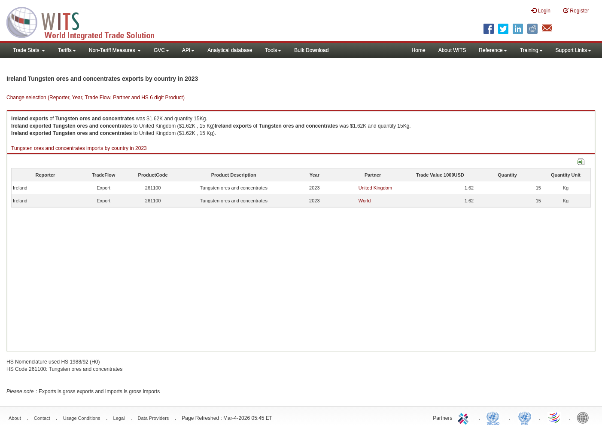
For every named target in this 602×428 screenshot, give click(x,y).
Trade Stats (29, 50)
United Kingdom (375, 187)
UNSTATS (524, 417)
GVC (161, 50)
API (188, 50)
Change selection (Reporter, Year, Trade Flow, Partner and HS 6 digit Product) (95, 98)
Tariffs (67, 50)
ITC (464, 417)
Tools (273, 50)
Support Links (573, 50)
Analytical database (229, 50)
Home (419, 50)
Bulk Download (311, 50)
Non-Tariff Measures (115, 50)
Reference (493, 50)
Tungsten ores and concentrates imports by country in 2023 (79, 148)
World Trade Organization (554, 417)
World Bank (584, 417)
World (365, 200)
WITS (86, 21)
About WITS (452, 50)
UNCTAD (494, 417)
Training (531, 50)
